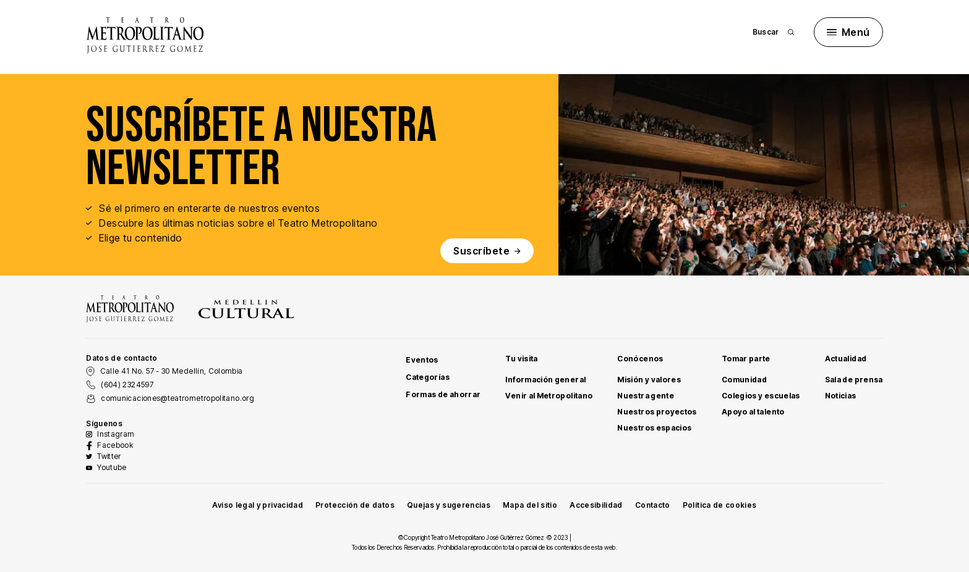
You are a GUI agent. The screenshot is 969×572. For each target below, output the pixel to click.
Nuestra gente (645, 395)
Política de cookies (720, 505)
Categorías (428, 377)
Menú (848, 32)
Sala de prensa (854, 379)
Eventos (422, 359)
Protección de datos (355, 505)
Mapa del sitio (530, 505)
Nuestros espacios (654, 427)
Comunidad (744, 379)
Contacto (652, 505)
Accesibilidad (596, 505)
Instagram (115, 434)
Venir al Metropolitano (548, 395)
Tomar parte (746, 358)
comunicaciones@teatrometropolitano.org (177, 398)
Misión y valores (649, 379)
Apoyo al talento (753, 411)
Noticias (840, 395)
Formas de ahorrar (443, 394)
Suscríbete (487, 251)
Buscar (773, 31)
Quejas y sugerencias (448, 505)
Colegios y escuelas (761, 395)
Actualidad (846, 358)
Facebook (115, 445)
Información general (545, 379)
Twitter (109, 456)
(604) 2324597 (127, 384)
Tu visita (521, 358)
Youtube (112, 467)
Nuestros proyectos (656, 411)
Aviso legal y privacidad (257, 505)
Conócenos (640, 358)
